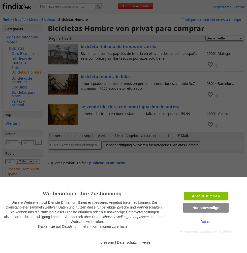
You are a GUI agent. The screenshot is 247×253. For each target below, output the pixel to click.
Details (205, 222)
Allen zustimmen (206, 196)
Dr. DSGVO (225, 231)
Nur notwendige (206, 208)
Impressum (105, 242)
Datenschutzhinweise (133, 242)
